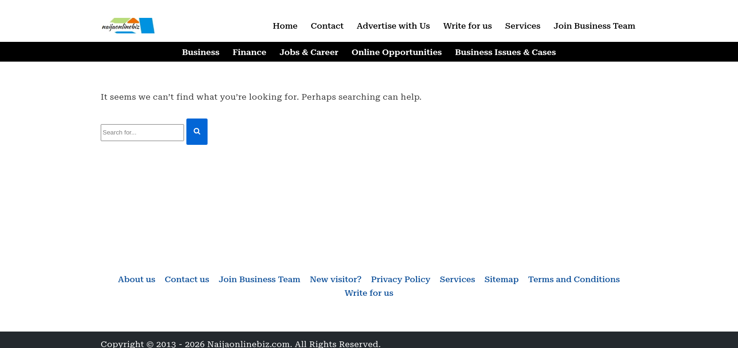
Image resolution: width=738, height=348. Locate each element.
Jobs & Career (309, 52)
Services (522, 26)
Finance (249, 52)
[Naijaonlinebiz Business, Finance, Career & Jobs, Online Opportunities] (129, 25)
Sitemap (501, 279)
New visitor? (335, 279)
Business (200, 52)
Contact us (187, 279)
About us (136, 279)
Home (285, 26)
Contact (327, 26)
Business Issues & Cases (505, 52)
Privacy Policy (400, 279)
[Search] (142, 133)
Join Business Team (594, 26)
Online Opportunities (397, 52)
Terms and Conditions (574, 279)
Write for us (467, 26)
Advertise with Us (393, 26)
